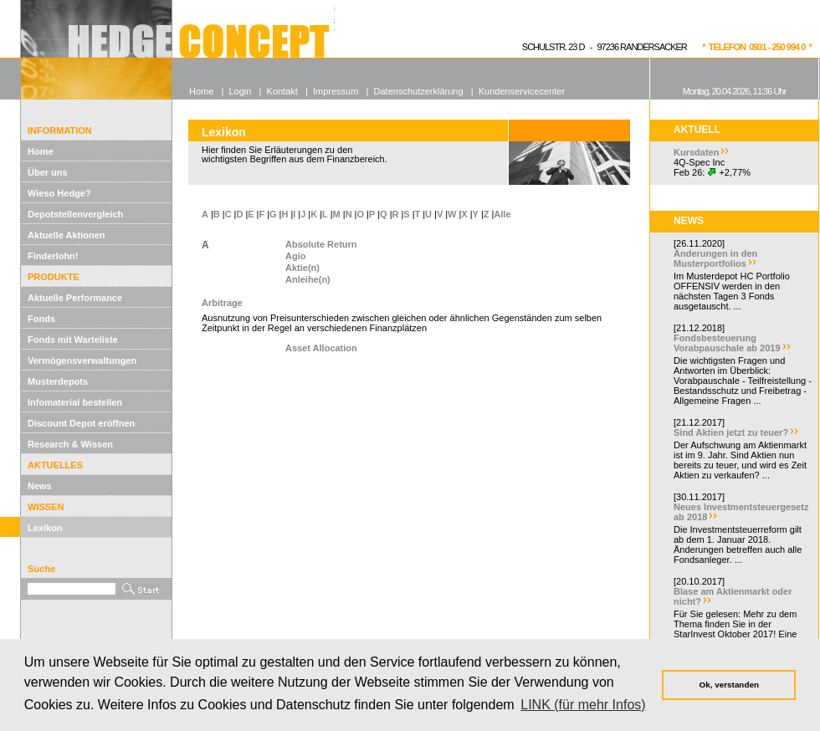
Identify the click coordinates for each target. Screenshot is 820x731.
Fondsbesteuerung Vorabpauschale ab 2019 (727, 343)
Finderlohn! (53, 256)
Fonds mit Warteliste (73, 340)
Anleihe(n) (308, 279)
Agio (295, 256)
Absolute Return (321, 244)
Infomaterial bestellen (75, 402)
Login (239, 91)
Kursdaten (696, 152)
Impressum (335, 91)
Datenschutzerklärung (419, 91)
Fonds (41, 319)
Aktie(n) (302, 268)
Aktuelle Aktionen (66, 235)
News (40, 486)
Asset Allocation (321, 348)
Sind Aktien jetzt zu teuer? (731, 432)
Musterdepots (58, 381)
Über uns (48, 172)
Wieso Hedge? (59, 193)
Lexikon (45, 528)
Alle (502, 214)
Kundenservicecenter (522, 91)
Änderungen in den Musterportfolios (715, 258)
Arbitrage (222, 303)
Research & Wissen (70, 444)
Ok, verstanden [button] (729, 684)
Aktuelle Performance (75, 298)
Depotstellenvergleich (75, 214)
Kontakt (282, 91)
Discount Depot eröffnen (81, 423)
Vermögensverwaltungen (82, 360)
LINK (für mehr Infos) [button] (582, 705)
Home (41, 151)
